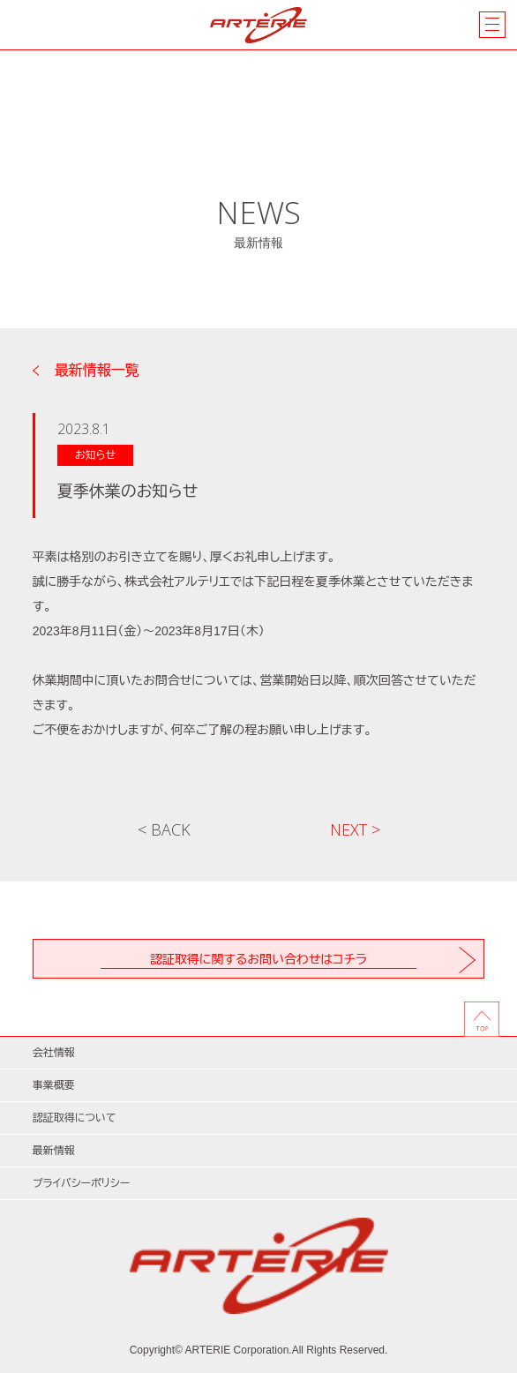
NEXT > (355, 829)
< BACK (164, 829)
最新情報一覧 (97, 371)
